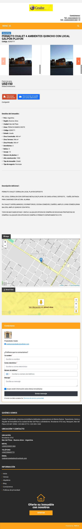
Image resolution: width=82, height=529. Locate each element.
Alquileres (6, 480)
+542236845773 (74, 18)
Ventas (5, 477)
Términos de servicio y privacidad (33, 398)
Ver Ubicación (35, 307)
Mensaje (7, 378)
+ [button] (5, 242)
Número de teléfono (11, 370)
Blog (4, 483)
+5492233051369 (70, 20)
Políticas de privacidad (11, 490)
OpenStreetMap (75, 285)
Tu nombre (8, 356)
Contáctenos (8, 487)
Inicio (5, 474)
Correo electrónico (10, 363)
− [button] (5, 246)
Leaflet (61, 285)
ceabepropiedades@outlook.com (17, 344)
